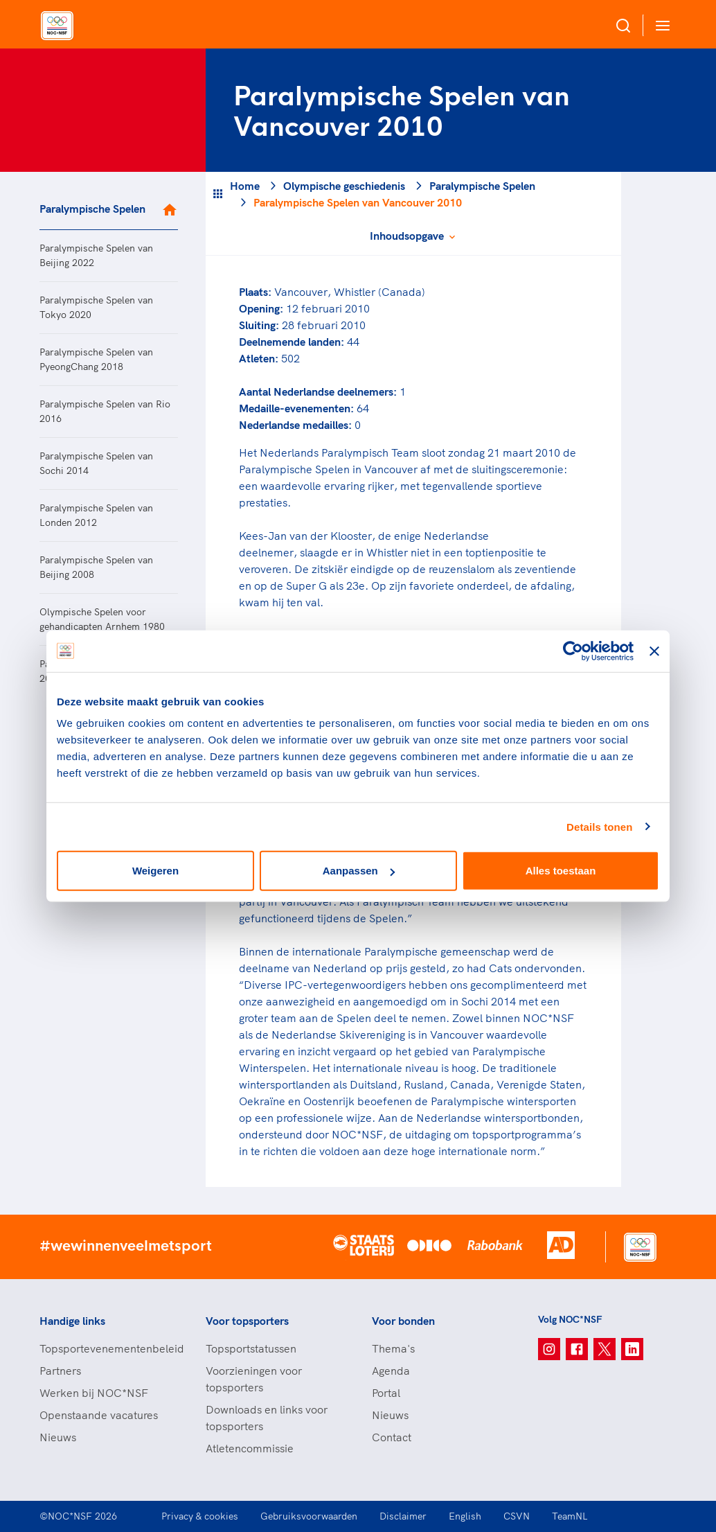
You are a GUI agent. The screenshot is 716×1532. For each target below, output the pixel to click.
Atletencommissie (250, 1448)
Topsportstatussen (251, 1348)
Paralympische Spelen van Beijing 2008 (96, 567)
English (465, 1516)
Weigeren (155, 871)
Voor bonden (403, 1321)
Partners (60, 1370)
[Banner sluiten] (654, 650)
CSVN (516, 1516)
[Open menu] (660, 25)
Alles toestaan (561, 871)
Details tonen (599, 826)
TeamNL (570, 1516)
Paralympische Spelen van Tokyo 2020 (96, 307)
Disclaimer (403, 1516)
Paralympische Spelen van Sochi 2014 (96, 463)
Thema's (393, 1348)
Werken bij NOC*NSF (93, 1393)
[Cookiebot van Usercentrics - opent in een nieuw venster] (573, 650)
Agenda (391, 1370)
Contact (391, 1437)
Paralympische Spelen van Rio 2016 (104, 411)
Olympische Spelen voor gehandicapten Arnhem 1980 (102, 619)
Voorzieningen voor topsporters (254, 1379)
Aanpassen (359, 871)
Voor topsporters (247, 1321)
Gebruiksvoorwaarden (308, 1516)
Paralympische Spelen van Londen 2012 (96, 515)
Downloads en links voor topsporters (267, 1417)
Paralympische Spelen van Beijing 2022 (96, 255)
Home (245, 186)
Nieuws (57, 1437)
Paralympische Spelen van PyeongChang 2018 (96, 359)
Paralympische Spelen (92, 208)
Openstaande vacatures (98, 1415)
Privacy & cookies (199, 1516)
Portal (386, 1393)
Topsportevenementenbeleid (108, 1348)
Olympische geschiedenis (344, 186)
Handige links (72, 1321)
